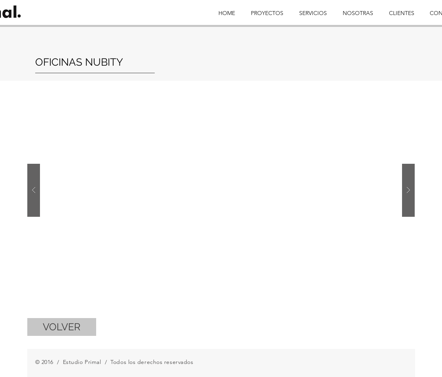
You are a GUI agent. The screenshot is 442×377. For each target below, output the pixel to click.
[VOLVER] (61, 327)
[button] (221, 190)
